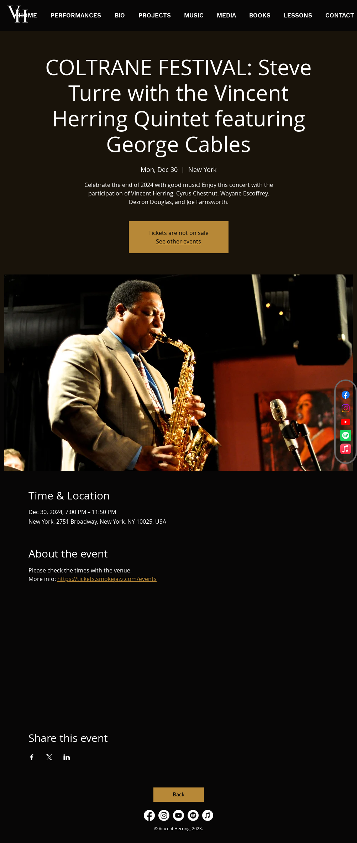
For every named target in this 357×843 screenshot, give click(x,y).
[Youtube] (345, 422)
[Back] (178, 794)
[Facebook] (345, 394)
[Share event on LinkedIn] (66, 757)
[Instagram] (345, 408)
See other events (178, 241)
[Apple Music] (345, 449)
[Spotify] (345, 435)
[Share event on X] (49, 757)
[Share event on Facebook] (31, 757)
